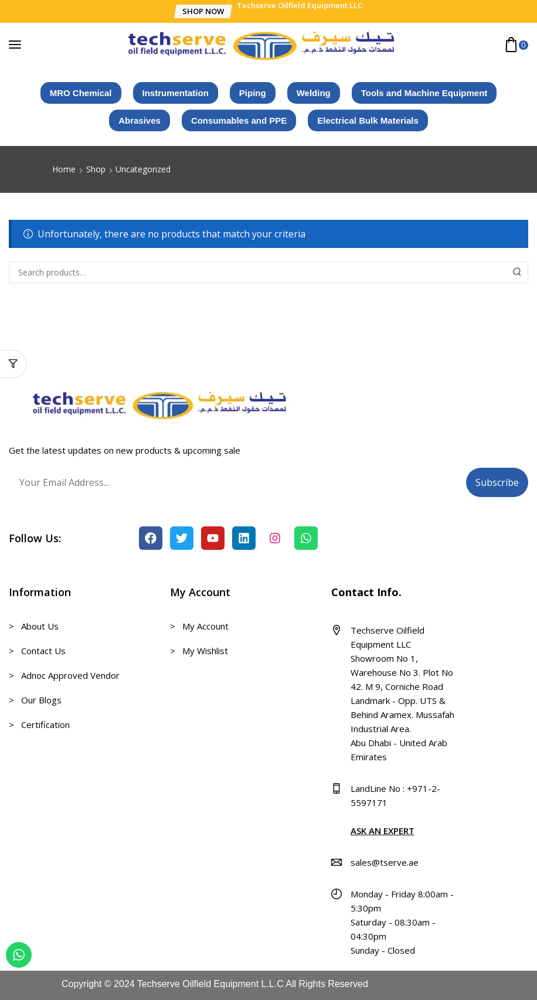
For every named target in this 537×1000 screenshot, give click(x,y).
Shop (96, 169)
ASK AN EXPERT (382, 830)
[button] (203, 11)
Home (64, 169)
